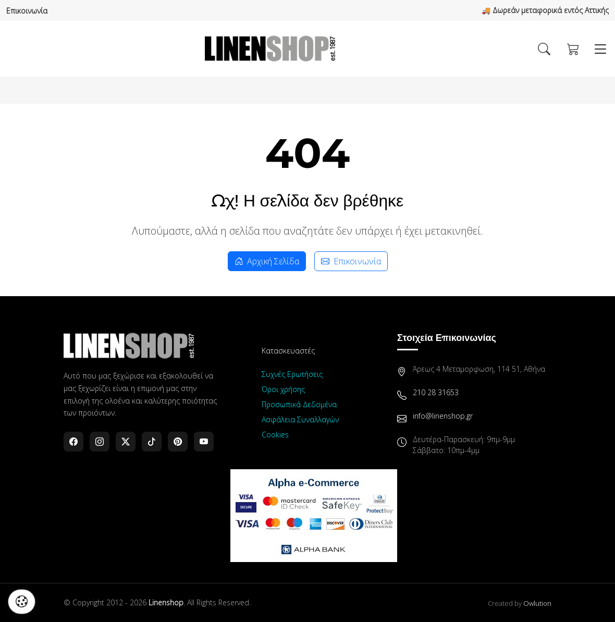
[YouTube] (204, 442)
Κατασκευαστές (288, 351)
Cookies (275, 435)
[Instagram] (99, 442)
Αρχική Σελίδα (267, 261)
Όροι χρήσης (283, 389)
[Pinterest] (178, 442)
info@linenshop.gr (443, 416)
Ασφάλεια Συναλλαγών (300, 419)
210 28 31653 (436, 392)
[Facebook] (73, 442)
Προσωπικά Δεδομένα (299, 404)
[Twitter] (126, 442)
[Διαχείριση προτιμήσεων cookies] (21, 601)
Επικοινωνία (26, 11)
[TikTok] (152, 442)
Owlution (537, 603)
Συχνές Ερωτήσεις (292, 374)
